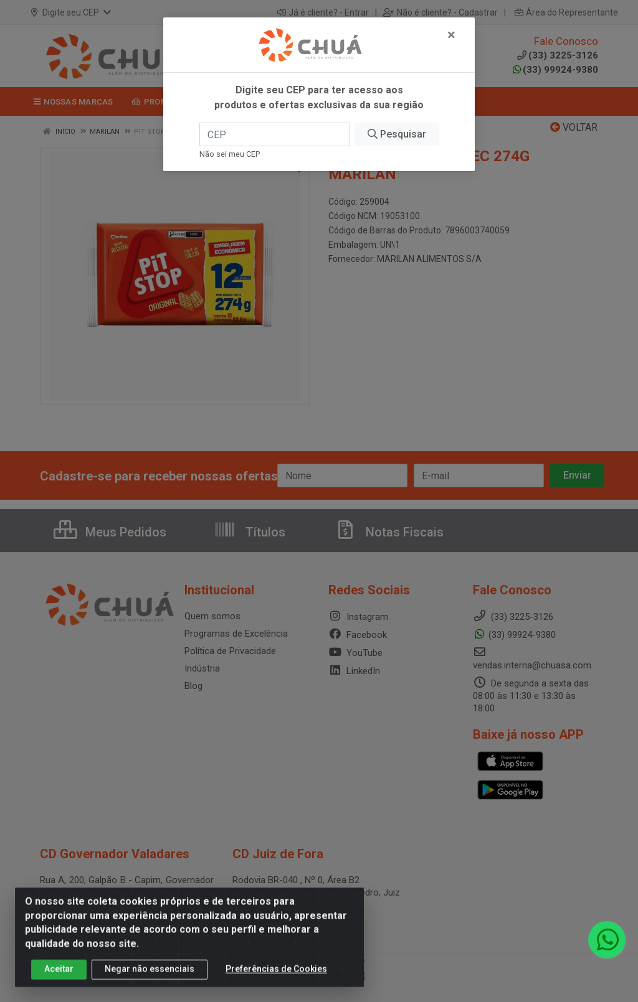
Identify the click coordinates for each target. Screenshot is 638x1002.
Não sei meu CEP (229, 154)
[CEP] (274, 134)
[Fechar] (451, 34)
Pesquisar (397, 134)
